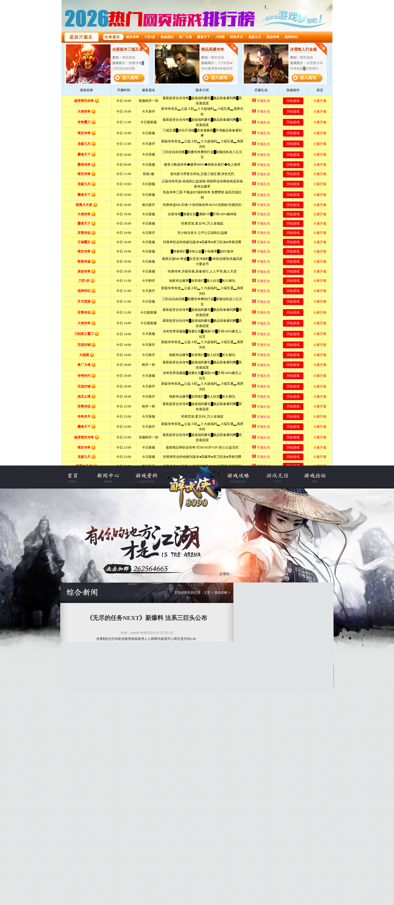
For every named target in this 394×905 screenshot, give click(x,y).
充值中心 (276, 477)
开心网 (172, 639)
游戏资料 (146, 477)
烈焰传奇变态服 (194, 477)
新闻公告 (112, 477)
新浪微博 (124, 639)
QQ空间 (112, 639)
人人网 (149, 639)
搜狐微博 (137, 639)
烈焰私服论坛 (310, 477)
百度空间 (183, 639)
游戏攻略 (242, 477)
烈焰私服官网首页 (78, 477)
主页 (207, 592)
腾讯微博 (160, 639)
